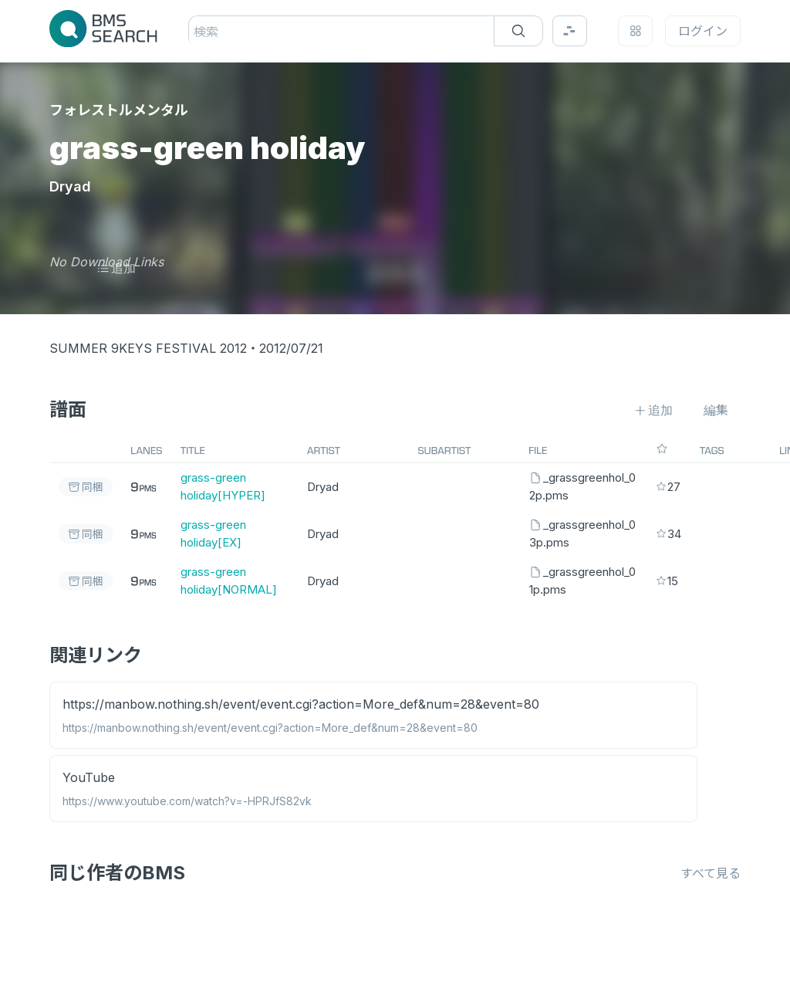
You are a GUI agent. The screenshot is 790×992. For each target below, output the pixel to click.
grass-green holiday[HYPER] (223, 486)
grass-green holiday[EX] (213, 533)
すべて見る (710, 873)
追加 (116, 268)
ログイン (703, 31)
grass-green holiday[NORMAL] (229, 580)
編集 (716, 410)
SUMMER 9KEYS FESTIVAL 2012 (148, 348)
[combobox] (196, 31)
